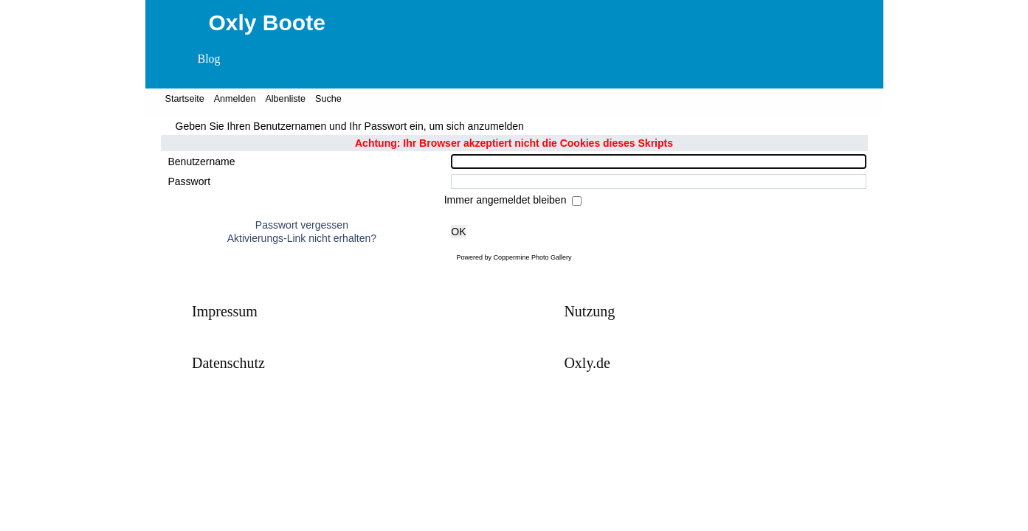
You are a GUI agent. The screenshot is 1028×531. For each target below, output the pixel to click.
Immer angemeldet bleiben (507, 200)
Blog (209, 58)
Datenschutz (228, 363)
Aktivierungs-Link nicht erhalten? (301, 238)
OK (458, 231)
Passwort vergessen (301, 225)
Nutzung (589, 311)
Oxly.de (587, 363)
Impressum (225, 311)
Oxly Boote (267, 22)
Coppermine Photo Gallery (532, 257)
